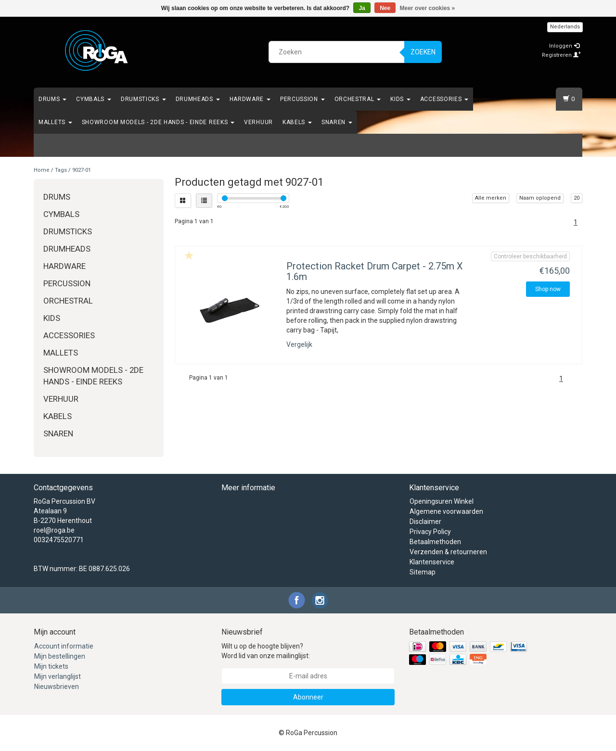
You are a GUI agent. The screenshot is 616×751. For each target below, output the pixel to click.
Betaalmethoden (435, 542)
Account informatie (63, 646)
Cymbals (93, 99)
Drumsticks (143, 99)
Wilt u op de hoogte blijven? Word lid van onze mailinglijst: (265, 651)
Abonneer (308, 697)
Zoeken (423, 52)
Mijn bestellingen (59, 656)
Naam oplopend (540, 198)
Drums (52, 99)
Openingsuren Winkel (442, 501)
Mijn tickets (51, 666)
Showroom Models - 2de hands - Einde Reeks (158, 122)
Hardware (250, 99)
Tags (61, 170)
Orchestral (357, 99)
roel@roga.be (54, 530)
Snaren (336, 122)
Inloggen (564, 46)
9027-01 (81, 170)
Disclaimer (425, 521)
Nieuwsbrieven (56, 686)
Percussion (302, 99)
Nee (385, 8)
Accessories (444, 99)
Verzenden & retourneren (448, 552)
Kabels (297, 122)
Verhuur (258, 122)
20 (576, 198)
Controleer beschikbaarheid (530, 256)
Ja (362, 8)
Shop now (548, 289)
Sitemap (423, 572)
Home (42, 170)
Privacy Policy (430, 531)
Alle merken (490, 198)
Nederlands (565, 27)
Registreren (561, 55)
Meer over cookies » (427, 8)
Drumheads (198, 99)
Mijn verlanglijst (57, 676)
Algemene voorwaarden (446, 511)
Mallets (55, 122)
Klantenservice (432, 562)
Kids (400, 99)
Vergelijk (299, 344)
